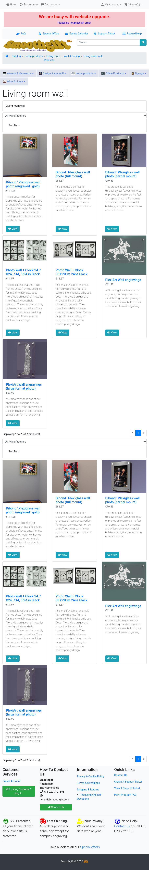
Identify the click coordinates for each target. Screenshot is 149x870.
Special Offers (48, 33)
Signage (139, 73)
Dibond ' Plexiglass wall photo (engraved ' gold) (23, 184)
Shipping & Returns (88, 789)
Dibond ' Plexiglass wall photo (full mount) (73, 174)
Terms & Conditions (88, 783)
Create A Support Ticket (128, 781)
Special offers (90, 847)
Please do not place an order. (74, 22)
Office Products (113, 73)
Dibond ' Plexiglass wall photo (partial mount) (122, 174)
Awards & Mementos (18, 73)
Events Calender (76, 33)
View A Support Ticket (127, 788)
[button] (111, 4)
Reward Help (132, 33)
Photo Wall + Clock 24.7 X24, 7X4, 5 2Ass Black (23, 272)
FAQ (21, 33)
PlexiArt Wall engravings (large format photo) (24, 386)
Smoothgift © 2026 (74, 861)
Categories (49, 4)
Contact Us (120, 775)
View (12, 228)
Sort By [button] (13, 125)
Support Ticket (104, 33)
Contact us (122, 826)
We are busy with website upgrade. (74, 16)
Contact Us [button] (56, 807)
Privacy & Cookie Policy (90, 776)
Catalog (16, 56)
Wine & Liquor (14, 81)
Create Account (11, 781)
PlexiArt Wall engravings (123, 280)
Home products (34, 56)
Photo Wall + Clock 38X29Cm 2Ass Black (71, 272)
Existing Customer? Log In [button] (19, 791)
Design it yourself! (52, 73)
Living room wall (92, 56)
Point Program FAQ (125, 794)
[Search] (108, 42)
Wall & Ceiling (72, 56)
